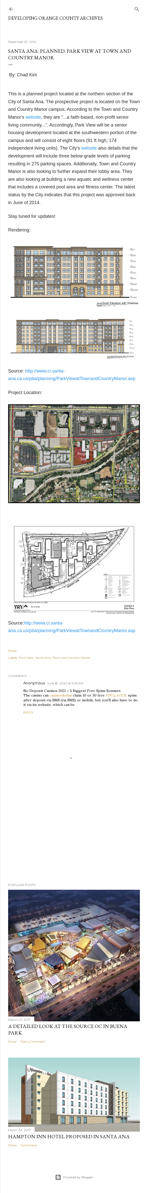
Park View (26, 658)
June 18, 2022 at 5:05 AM (65, 683)
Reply (28, 712)
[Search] (137, 8)
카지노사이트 (116, 695)
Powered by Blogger (74, 1177)
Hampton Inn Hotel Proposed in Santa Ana (69, 1136)
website (33, 117)
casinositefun (61, 695)
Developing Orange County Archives (55, 18)
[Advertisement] (74, 834)
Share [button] (12, 651)
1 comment (28, 1145)
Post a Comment (33, 1041)
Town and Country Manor (71, 658)
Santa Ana (43, 658)
